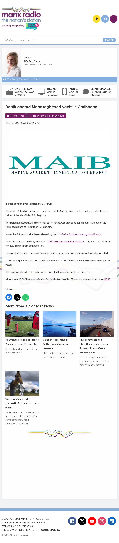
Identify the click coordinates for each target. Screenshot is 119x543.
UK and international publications (66, 241)
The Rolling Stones (16, 79)
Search (109, 39)
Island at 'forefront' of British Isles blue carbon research (60, 330)
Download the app (73, 93)
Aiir (27, 535)
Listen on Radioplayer (52, 93)
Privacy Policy (32, 522)
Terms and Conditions (17, 526)
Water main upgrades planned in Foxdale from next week (22, 390)
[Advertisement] (62, 466)
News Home (17, 115)
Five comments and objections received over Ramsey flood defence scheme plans (97, 332)
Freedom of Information (19, 529)
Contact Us (10, 522)
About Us (42, 518)
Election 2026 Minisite (16, 518)
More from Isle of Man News (47, 115)
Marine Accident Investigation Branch (81, 234)
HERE (107, 279)
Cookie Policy (50, 529)
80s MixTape (32, 61)
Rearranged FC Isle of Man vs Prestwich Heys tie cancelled (22, 328)
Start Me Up (34, 79)
